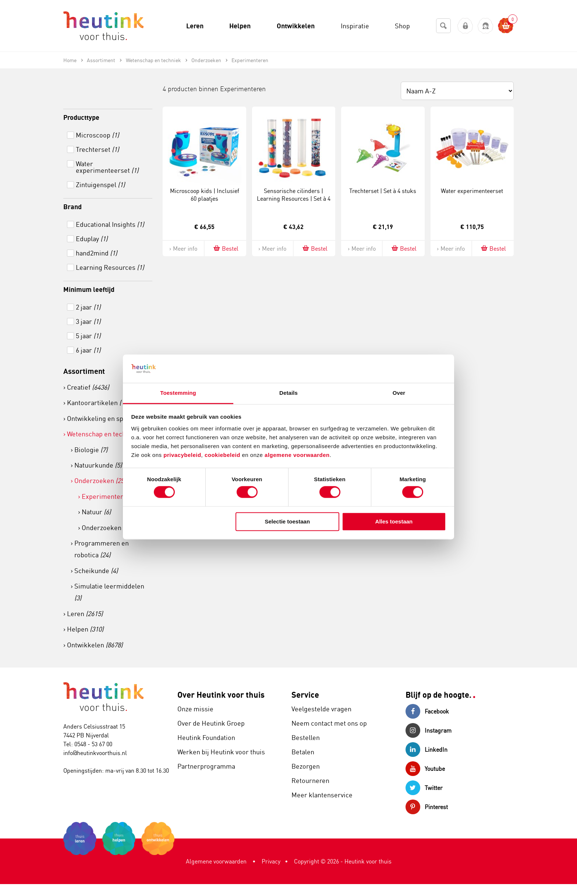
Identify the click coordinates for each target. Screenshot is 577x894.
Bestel (225, 248)
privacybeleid (182, 455)
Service (305, 694)
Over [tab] (399, 393)
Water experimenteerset (472, 190)
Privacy (271, 861)
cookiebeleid (223, 455)
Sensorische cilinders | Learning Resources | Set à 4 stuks (293, 198)
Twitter (424, 787)
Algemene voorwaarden (216, 861)
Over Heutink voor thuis (221, 694)
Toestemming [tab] (178, 393)
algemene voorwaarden (297, 455)
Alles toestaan (394, 521)
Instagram (429, 730)
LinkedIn (426, 749)
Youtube (425, 768)
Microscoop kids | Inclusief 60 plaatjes (204, 194)
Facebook (427, 711)
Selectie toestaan (287, 521)
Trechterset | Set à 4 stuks (382, 190)
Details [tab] (288, 393)
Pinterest (427, 807)
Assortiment (84, 371)
